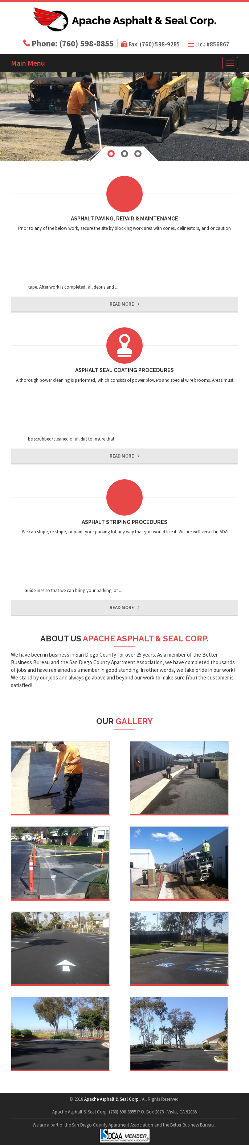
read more (124, 304)
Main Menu (28, 62)
